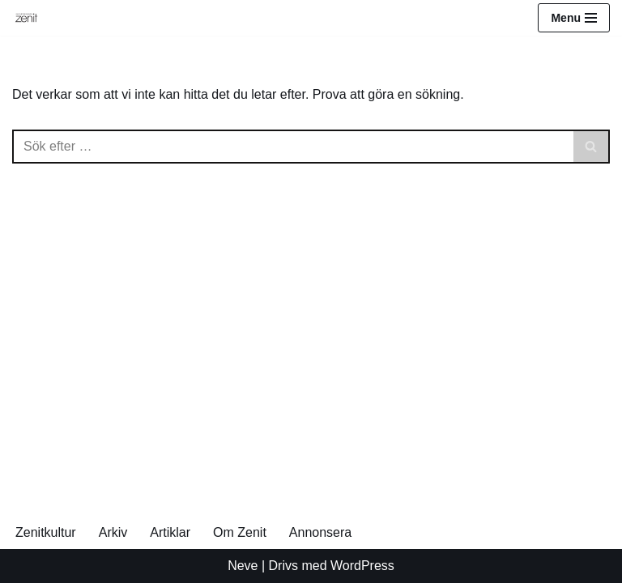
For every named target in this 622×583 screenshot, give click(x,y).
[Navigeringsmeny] (574, 17)
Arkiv (113, 532)
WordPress (362, 565)
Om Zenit (239, 532)
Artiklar (170, 532)
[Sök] (292, 147)
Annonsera (320, 532)
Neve (243, 565)
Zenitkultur (45, 532)
